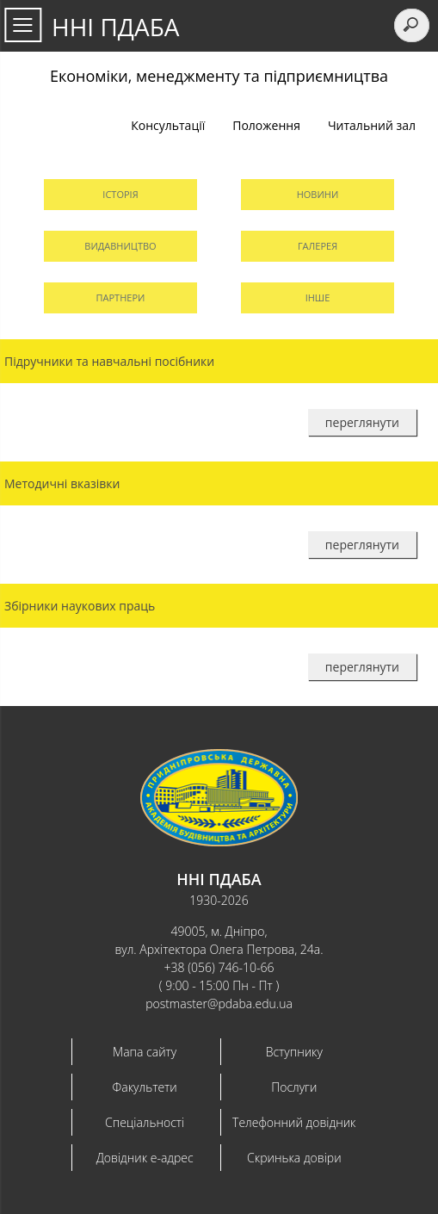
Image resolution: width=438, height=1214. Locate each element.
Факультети (145, 1087)
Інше (317, 297)
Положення (266, 125)
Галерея (317, 245)
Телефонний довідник (293, 1122)
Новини (318, 194)
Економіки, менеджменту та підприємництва (219, 75)
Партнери (120, 297)
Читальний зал (372, 125)
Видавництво (120, 245)
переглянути (362, 422)
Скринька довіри (294, 1157)
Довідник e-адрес (145, 1157)
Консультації (168, 125)
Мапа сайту (144, 1052)
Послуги (294, 1087)
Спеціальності (144, 1122)
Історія (120, 194)
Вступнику (294, 1052)
